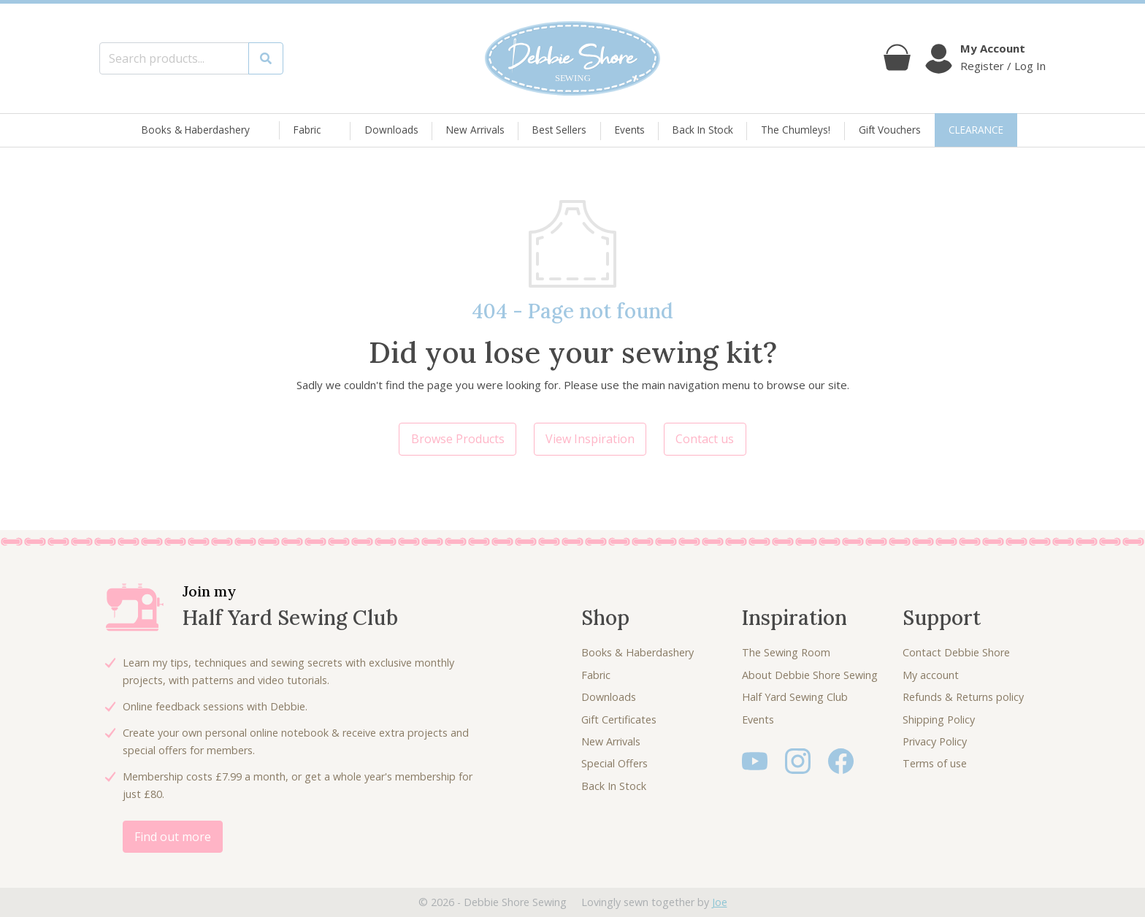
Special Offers (614, 763)
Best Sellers (559, 130)
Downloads (391, 130)
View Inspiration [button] (590, 439)
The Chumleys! (795, 130)
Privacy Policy (935, 741)
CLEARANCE (976, 130)
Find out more (172, 837)
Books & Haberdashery (196, 130)
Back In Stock (703, 130)
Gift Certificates (618, 719)
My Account (992, 48)
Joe (719, 902)
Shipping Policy (939, 719)
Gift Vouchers (890, 130)
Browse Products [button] (458, 439)
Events (630, 130)
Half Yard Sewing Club (795, 697)
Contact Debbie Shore (956, 652)
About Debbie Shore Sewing (810, 675)
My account (931, 675)
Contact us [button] (704, 439)
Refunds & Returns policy (963, 697)
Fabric (307, 130)
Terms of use (935, 763)
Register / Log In (1003, 65)
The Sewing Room (786, 652)
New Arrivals (475, 130)
